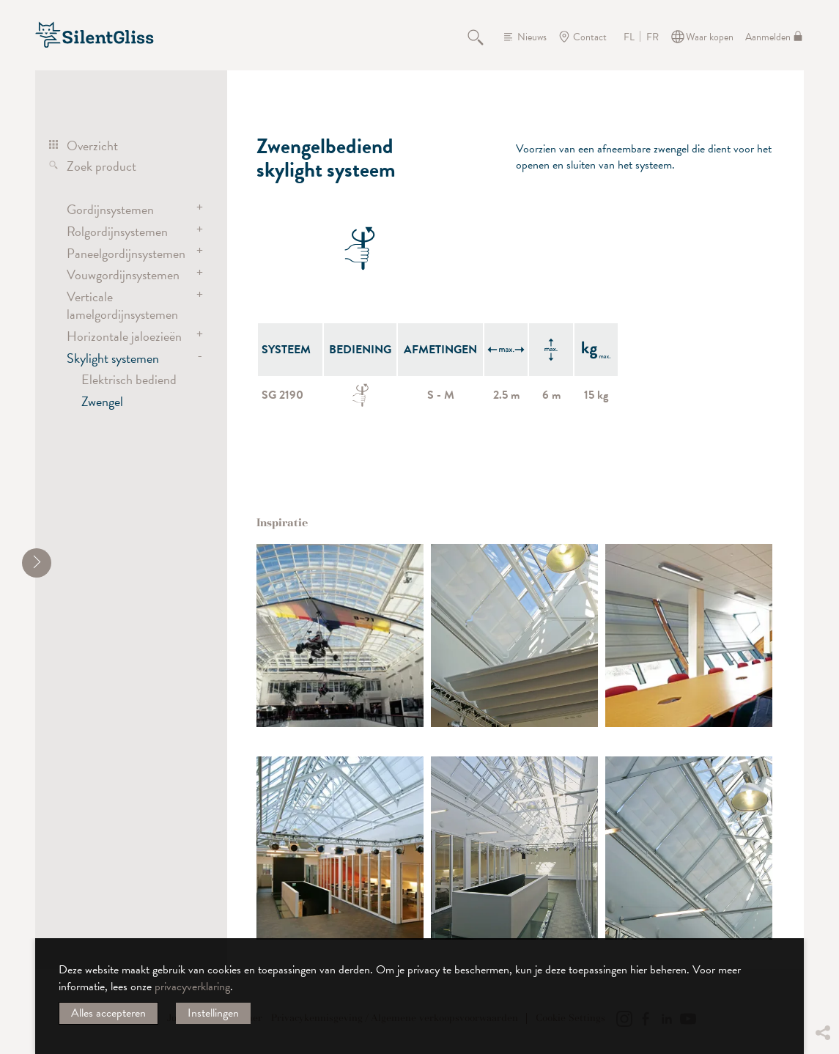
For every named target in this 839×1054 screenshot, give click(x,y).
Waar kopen (709, 37)
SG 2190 (282, 395)
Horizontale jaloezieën (124, 336)
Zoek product (101, 166)
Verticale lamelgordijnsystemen (122, 305)
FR (652, 37)
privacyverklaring (192, 986)
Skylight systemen (113, 358)
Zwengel (102, 401)
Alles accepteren (108, 1013)
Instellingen (213, 1013)
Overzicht (92, 145)
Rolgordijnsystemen (117, 231)
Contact (590, 37)
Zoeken (483, 36)
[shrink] (36, 563)
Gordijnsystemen (110, 209)
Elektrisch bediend (129, 379)
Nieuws (532, 37)
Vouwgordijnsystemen (123, 274)
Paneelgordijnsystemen (126, 253)
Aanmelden (768, 37)
